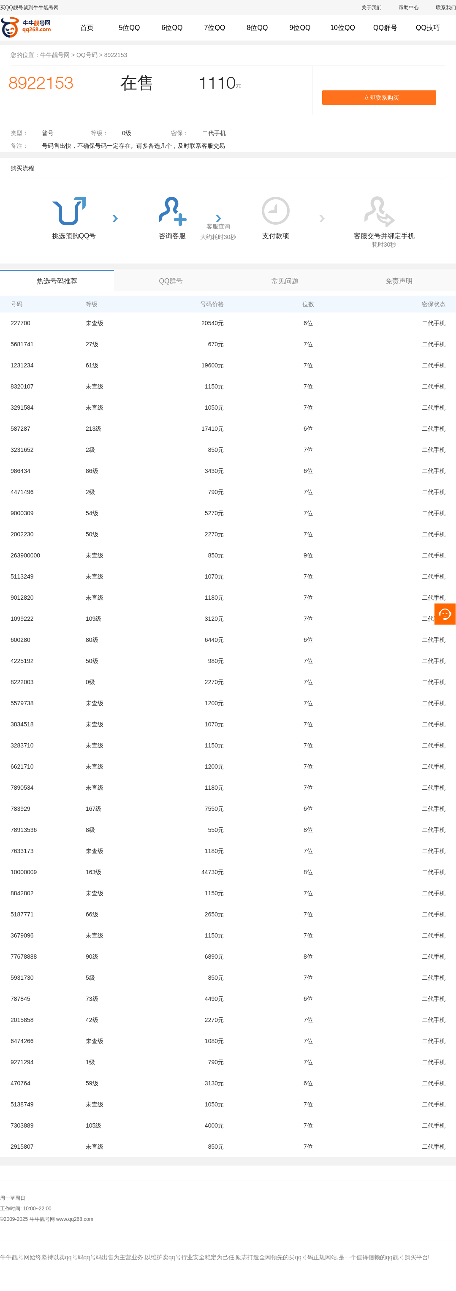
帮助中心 (409, 8)
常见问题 (285, 281)
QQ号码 (87, 55)
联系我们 (446, 8)
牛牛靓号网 (55, 55)
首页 (87, 27)
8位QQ (257, 27)
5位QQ (129, 27)
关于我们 (371, 8)
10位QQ (342, 27)
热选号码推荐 (57, 281)
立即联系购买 (381, 97)
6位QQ (172, 27)
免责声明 (399, 281)
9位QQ (300, 27)
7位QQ (214, 27)
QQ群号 (171, 281)
